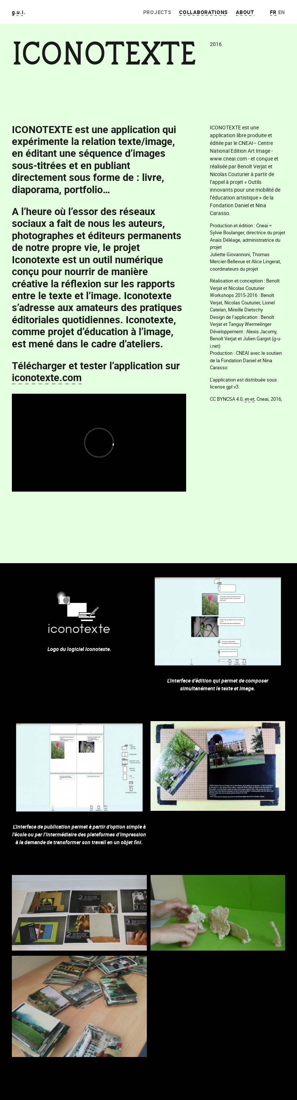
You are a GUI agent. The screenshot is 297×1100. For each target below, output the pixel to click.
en (281, 12)
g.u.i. (18, 12)
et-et (249, 399)
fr (273, 12)
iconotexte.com (47, 377)
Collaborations (203, 12)
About (245, 12)
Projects (157, 12)
